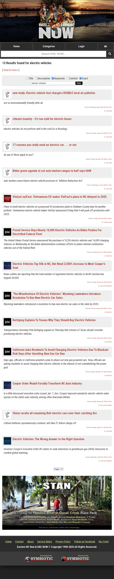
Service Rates (44, 541)
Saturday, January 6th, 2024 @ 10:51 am (101, 133)
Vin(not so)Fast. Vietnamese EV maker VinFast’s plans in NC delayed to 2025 (60, 197)
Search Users (10, 70)
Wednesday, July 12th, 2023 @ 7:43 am (102, 185)
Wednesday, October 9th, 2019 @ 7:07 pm (101, 457)
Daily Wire (109, 256)
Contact (19, 541)
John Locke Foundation (106, 286)
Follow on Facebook (84, 541)
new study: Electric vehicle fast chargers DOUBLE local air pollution (54, 93)
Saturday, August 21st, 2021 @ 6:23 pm (102, 427)
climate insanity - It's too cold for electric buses (42, 119)
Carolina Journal (108, 222)
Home (16, 46)
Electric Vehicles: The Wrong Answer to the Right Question (48, 439)
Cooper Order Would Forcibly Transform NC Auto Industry (47, 383)
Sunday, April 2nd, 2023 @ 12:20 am (103, 218)
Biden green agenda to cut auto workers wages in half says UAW (52, 171)
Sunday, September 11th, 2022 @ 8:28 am (101, 372)
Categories (49, 46)
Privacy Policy (63, 541)
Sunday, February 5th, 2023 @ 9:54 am (102, 282)
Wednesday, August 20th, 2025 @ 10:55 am (101, 107)
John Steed (109, 111)
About (30, 541)
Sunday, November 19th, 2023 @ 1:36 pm (101, 159)
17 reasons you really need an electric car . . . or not (44, 145)
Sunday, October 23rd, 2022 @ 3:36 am (102, 338)
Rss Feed (104, 541)
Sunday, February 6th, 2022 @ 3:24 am (102, 401)
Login (81, 46)
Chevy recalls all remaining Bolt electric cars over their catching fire (55, 413)
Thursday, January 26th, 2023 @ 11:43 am (101, 308)
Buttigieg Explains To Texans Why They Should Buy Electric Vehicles (54, 320)
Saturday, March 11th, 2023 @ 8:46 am (102, 252)
